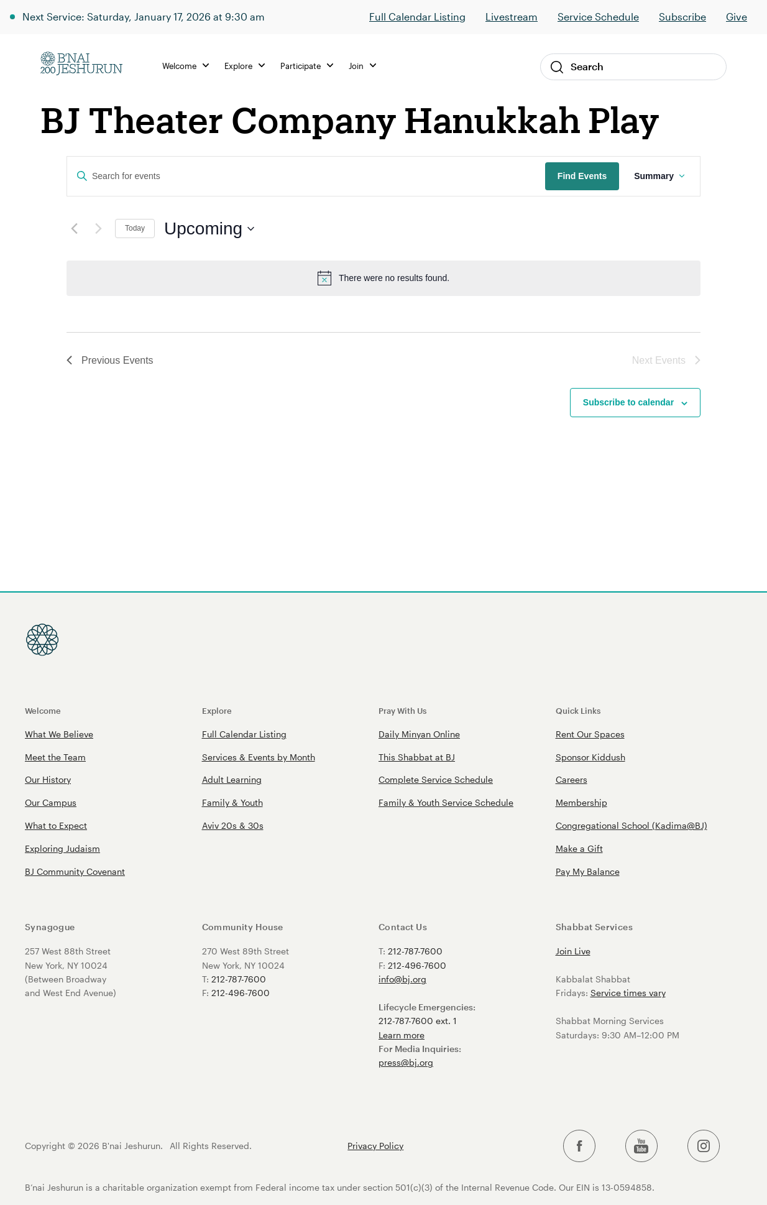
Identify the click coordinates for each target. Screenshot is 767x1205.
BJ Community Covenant (75, 871)
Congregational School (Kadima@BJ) (631, 825)
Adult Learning (232, 779)
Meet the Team (55, 757)
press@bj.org (406, 1062)
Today (135, 228)
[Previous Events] (74, 228)
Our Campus (50, 802)
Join (362, 65)
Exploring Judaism (62, 848)
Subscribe (682, 16)
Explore (244, 65)
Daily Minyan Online (419, 734)
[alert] (383, 278)
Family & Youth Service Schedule (446, 802)
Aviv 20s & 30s (233, 825)
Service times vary (628, 992)
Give (736, 16)
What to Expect (56, 825)
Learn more (402, 1035)
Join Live (573, 951)
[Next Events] (98, 228)
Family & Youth (232, 802)
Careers (571, 779)
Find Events (582, 176)
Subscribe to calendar (628, 402)
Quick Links (578, 710)
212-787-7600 (238, 979)
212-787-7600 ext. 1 (418, 1020)
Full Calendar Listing (417, 16)
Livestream (511, 16)
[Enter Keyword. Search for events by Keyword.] (306, 176)
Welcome (185, 65)
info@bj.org (402, 979)
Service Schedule (598, 16)
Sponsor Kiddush (590, 757)
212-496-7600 (240, 992)
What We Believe (59, 734)
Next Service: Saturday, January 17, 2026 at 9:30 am (143, 16)
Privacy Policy (375, 1146)
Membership (581, 802)
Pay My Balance (588, 871)
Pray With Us (402, 710)
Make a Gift (579, 848)
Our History (48, 779)
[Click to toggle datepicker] (209, 228)
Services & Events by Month (258, 757)
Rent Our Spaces (590, 734)
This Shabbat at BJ (417, 757)
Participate (306, 65)
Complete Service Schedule (436, 779)
